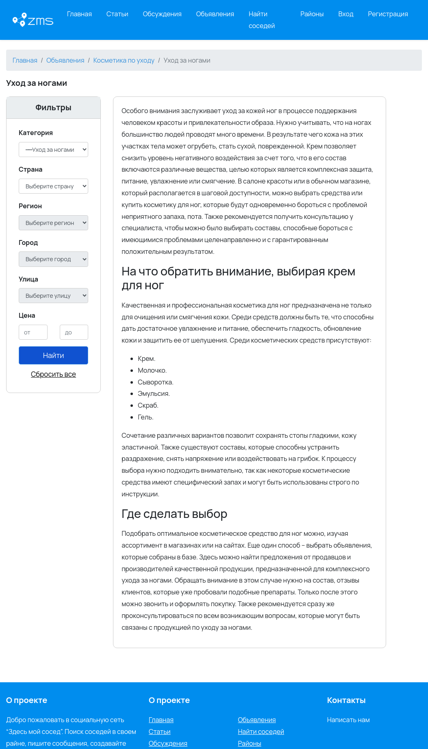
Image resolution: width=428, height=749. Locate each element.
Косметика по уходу (124, 60)
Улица (28, 279)
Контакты (346, 699)
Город (28, 242)
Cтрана (31, 169)
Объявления (215, 13)
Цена (27, 315)
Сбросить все (53, 374)
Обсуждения (162, 13)
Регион (30, 205)
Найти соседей (262, 19)
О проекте (169, 699)
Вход (346, 13)
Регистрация (388, 13)
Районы (312, 13)
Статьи (117, 13)
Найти (53, 355)
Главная (79, 13)
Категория (36, 132)
